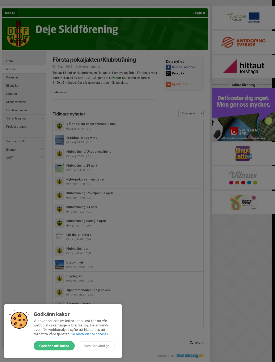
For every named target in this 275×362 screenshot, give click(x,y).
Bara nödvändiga (96, 346)
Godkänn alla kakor (54, 346)
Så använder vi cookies (89, 334)
